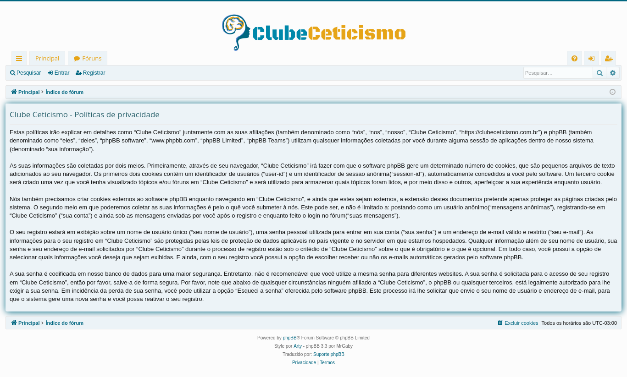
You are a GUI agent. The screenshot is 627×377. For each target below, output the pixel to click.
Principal (47, 58)
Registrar (94, 73)
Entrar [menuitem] (594, 60)
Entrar (62, 73)
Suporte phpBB (328, 354)
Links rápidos (21, 60)
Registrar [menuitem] (610, 60)
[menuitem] (574, 58)
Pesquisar (29, 73)
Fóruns (91, 58)
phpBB (290, 337)
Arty (298, 346)
